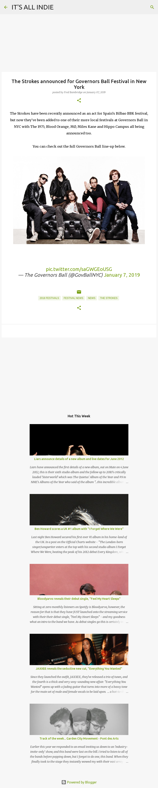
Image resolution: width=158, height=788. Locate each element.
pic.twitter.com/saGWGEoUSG (79, 269)
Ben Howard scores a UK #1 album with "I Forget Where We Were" (79, 528)
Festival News (73, 298)
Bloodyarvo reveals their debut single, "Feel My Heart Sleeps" (79, 598)
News (91, 298)
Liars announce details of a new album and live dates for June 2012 (79, 459)
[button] (79, 100)
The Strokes (108, 298)
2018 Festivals (49, 298)
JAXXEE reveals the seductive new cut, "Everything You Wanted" (79, 668)
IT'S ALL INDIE (33, 7)
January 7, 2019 (122, 275)
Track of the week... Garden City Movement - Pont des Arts (79, 738)
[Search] (152, 7)
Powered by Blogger (79, 782)
